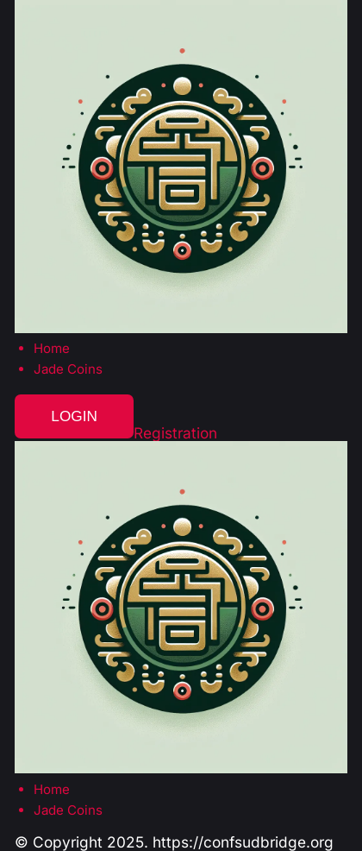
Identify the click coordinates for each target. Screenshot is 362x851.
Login (74, 416)
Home (52, 348)
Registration (175, 433)
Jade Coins (68, 368)
